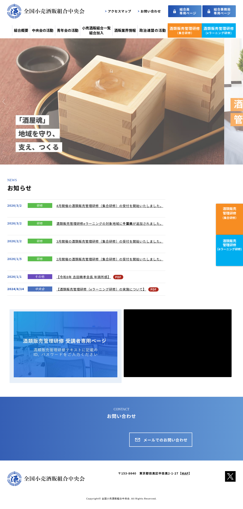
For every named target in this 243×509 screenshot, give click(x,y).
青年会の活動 (67, 30)
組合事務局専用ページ (222, 11)
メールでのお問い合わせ (165, 440)
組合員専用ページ (188, 11)
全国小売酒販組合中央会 (116, 498)
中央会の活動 (42, 30)
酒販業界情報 (125, 30)
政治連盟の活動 (152, 30)
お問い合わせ (151, 11)
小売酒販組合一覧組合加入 (96, 30)
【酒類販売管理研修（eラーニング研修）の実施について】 (101, 289)
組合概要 (21, 30)
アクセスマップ (119, 11)
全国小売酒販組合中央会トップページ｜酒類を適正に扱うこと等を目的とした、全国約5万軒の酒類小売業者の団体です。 (46, 11)
